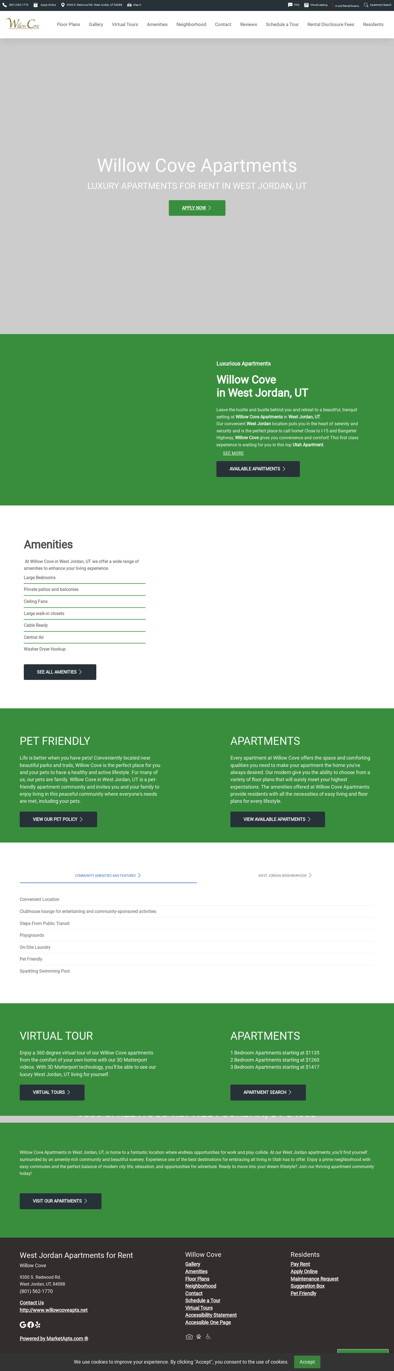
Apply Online (44, 5)
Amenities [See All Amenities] (157, 24)
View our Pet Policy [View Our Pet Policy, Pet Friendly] (58, 819)
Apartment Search (378, 5)
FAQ (293, 5)
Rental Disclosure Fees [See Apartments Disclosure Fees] (331, 24)
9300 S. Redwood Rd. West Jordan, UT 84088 (91, 5)
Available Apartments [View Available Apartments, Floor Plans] (258, 469)
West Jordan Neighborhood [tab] (286, 875)
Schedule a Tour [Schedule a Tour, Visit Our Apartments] (282, 24)
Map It (134, 5)
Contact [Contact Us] (223, 24)
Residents (373, 24)
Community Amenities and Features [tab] (108, 875)
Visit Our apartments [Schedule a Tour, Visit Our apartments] (60, 1303)
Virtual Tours (52, 1092)
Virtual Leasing (316, 5)
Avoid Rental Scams (345, 6)
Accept (307, 1362)
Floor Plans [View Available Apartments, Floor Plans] (68, 24)
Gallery (96, 24)
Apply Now (197, 208)
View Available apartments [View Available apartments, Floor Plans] (278, 819)
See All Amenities (60, 672)
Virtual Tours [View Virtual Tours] (125, 24)
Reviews (248, 24)
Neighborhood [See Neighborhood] (191, 24)
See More (233, 453)
